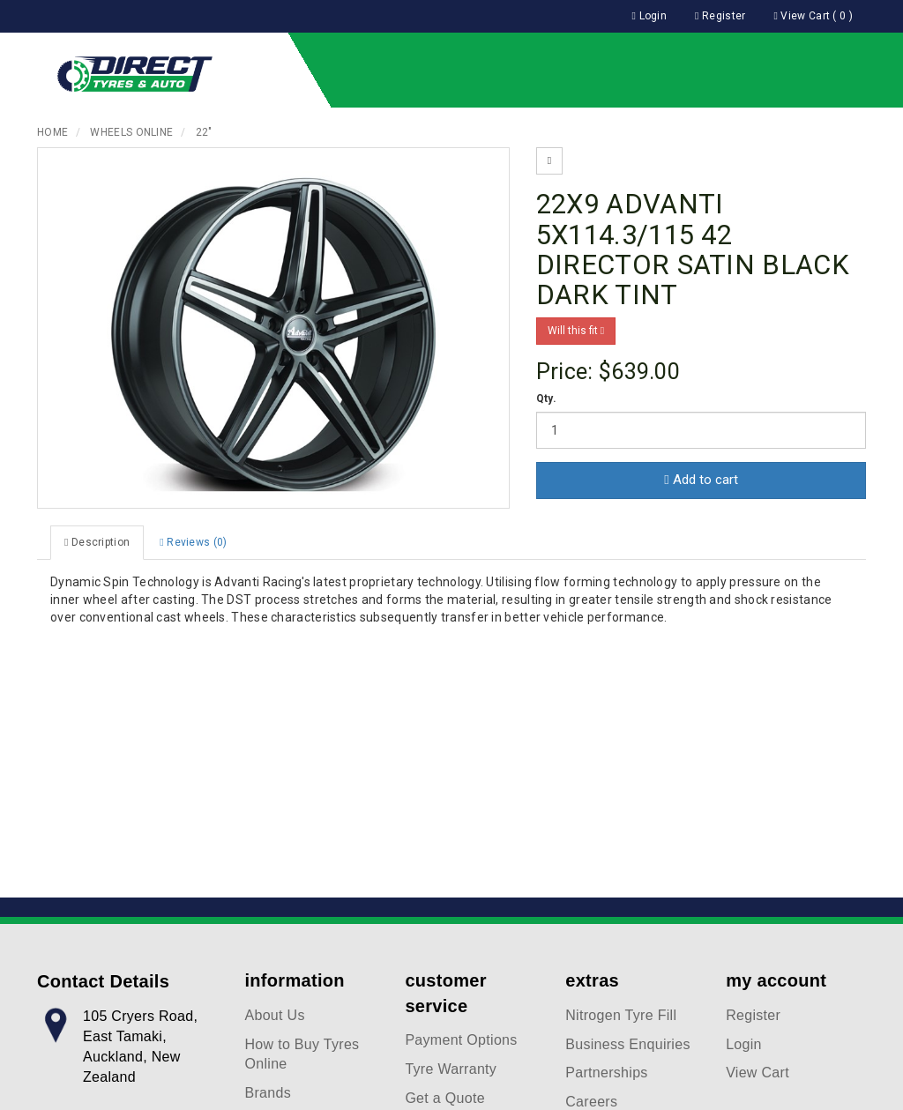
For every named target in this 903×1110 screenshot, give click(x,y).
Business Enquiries (627, 1044)
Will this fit (576, 330)
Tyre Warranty (450, 1069)
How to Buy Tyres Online (302, 1054)
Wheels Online (131, 132)
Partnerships (606, 1072)
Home (52, 132)
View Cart (757, 1072)
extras (592, 980)
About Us (275, 1015)
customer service (445, 993)
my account (776, 980)
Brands (268, 1092)
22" (204, 132)
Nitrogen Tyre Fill (620, 1015)
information (295, 980)
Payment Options (461, 1039)
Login (744, 1044)
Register (753, 1015)
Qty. (546, 398)
